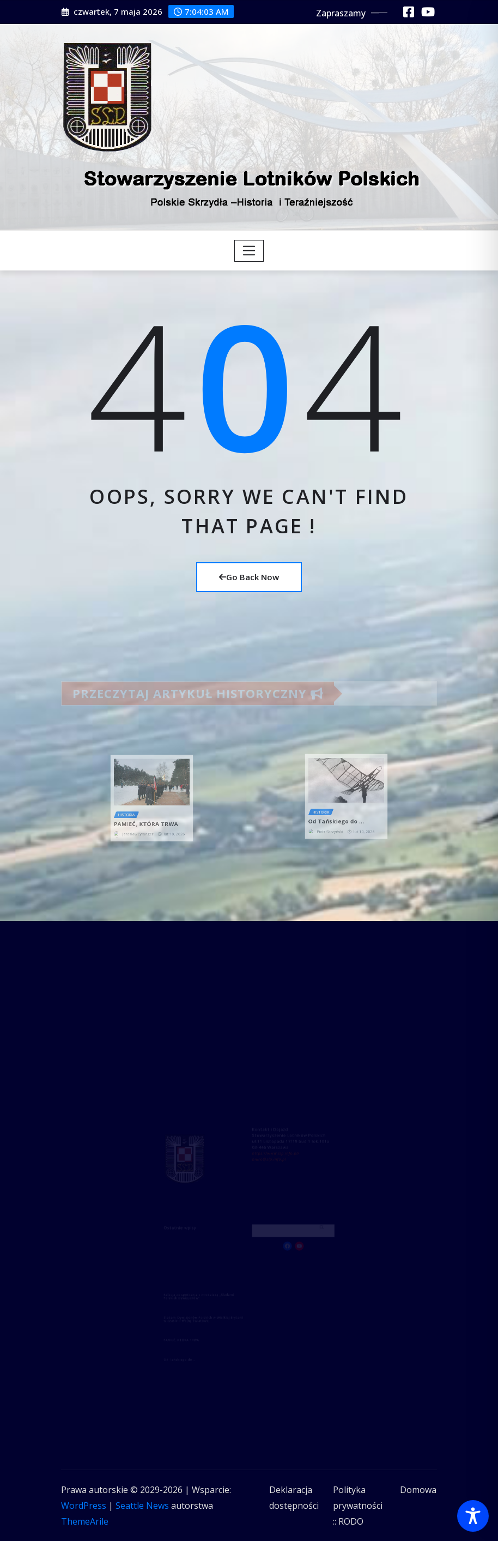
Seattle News (142, 1506)
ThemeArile (84, 1521)
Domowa (418, 1490)
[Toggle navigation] (249, 251)
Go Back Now (249, 576)
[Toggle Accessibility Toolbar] (473, 1516)
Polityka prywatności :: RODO (357, 1505)
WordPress (83, 1506)
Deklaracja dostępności (294, 1498)
